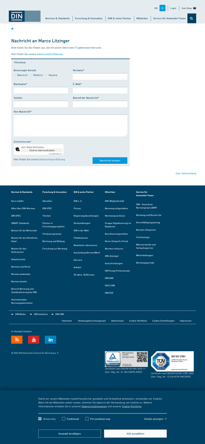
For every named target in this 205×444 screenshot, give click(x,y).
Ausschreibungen (114, 263)
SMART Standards (20, 223)
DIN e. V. (78, 200)
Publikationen (81, 237)
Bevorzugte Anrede (25, 70)
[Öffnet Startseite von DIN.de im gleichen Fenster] (24, 15)
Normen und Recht (20, 266)
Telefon (18, 97)
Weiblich (38, 75)
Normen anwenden (20, 273)
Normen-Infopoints (146, 229)
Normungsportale (145, 262)
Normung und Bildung (53, 241)
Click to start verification (42, 150)
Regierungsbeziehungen (86, 215)
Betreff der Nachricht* (86, 97)
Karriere (78, 259)
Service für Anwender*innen (169, 18)
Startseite (67, 320)
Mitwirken (142, 18)
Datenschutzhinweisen (94, 406)
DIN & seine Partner (119, 18)
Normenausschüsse (115, 215)
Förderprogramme (52, 233)
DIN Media (20, 314)
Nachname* (20, 83)
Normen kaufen (19, 281)
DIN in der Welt (81, 230)
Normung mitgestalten (116, 208)
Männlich (22, 75)
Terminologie (143, 237)
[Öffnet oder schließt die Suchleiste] (191, 18)
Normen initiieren (114, 248)
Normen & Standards (57, 18)
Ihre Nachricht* (23, 111)
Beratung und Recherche (148, 215)
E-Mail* (77, 83)
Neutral (53, 75)
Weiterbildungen (144, 255)
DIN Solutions (41, 314)
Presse (77, 208)
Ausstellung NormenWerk (87, 252)
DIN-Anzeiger (112, 255)
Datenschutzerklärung (50, 53)
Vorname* (78, 70)
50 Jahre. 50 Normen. (84, 274)
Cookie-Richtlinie (131, 406)
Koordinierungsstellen (116, 233)
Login (173, 8)
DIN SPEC (16, 215)
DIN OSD (109, 292)
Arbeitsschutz (18, 259)
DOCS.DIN (110, 285)
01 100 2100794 (128, 371)
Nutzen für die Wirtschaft (24, 230)
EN (156, 8)
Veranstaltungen (82, 223)
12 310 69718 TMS (175, 376)
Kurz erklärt (17, 200)
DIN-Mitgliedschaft (114, 200)
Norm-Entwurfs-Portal (116, 241)
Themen (46, 215)
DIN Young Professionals (117, 270)
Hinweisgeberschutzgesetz (92, 320)
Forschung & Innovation (88, 18)
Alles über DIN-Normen (23, 208)
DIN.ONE (109, 277)
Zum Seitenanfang (186, 173)
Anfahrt (77, 267)
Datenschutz (117, 320)
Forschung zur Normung (54, 248)
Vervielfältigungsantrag (148, 222)
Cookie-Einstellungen (163, 320)
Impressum (185, 320)
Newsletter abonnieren (85, 245)
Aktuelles (47, 200)
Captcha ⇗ (55, 154)
